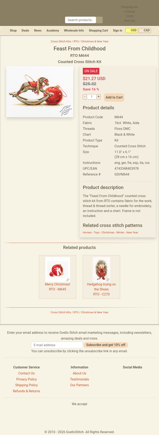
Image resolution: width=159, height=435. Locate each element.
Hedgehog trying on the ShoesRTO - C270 (101, 289)
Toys (97, 232)
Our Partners (79, 385)
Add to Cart (114, 97)
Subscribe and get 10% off (105, 345)
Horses (87, 232)
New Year (132, 232)
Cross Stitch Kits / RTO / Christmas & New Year (79, 41)
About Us (79, 373)
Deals (25, 30)
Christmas (108, 232)
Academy (53, 30)
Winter (120, 232)
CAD (145, 30)
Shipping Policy (26, 385)
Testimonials (79, 379)
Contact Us (26, 373)
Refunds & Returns (26, 391)
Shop (13, 30)
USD (131, 30)
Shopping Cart (98, 30)
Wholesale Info (74, 30)
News (38, 30)
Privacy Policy (26, 379)
